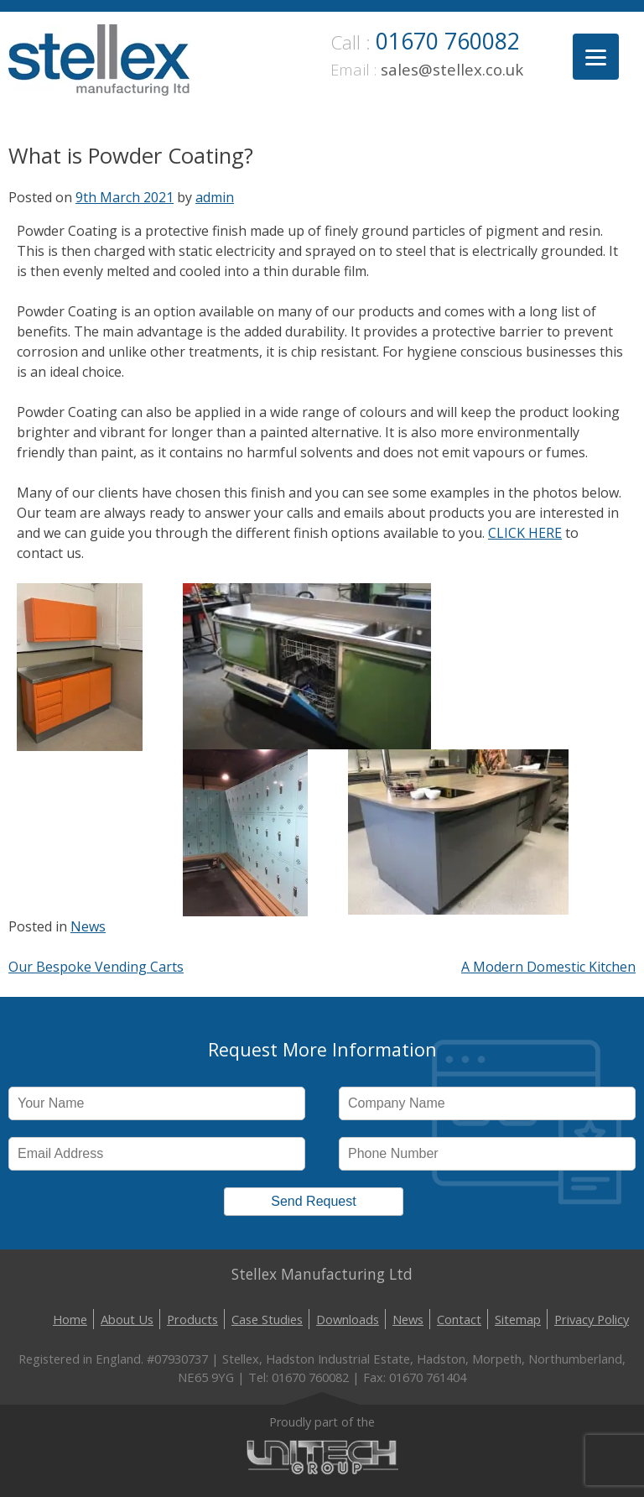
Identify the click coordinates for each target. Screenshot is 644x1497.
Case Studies (267, 1319)
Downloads (347, 1319)
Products (192, 1319)
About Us (127, 1319)
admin (214, 197)
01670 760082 (448, 41)
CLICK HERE (525, 533)
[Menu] (596, 57)
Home (70, 1319)
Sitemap (518, 1319)
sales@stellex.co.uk (452, 69)
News (88, 926)
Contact (459, 1319)
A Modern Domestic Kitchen (548, 966)
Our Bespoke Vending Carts (96, 966)
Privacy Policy (591, 1319)
